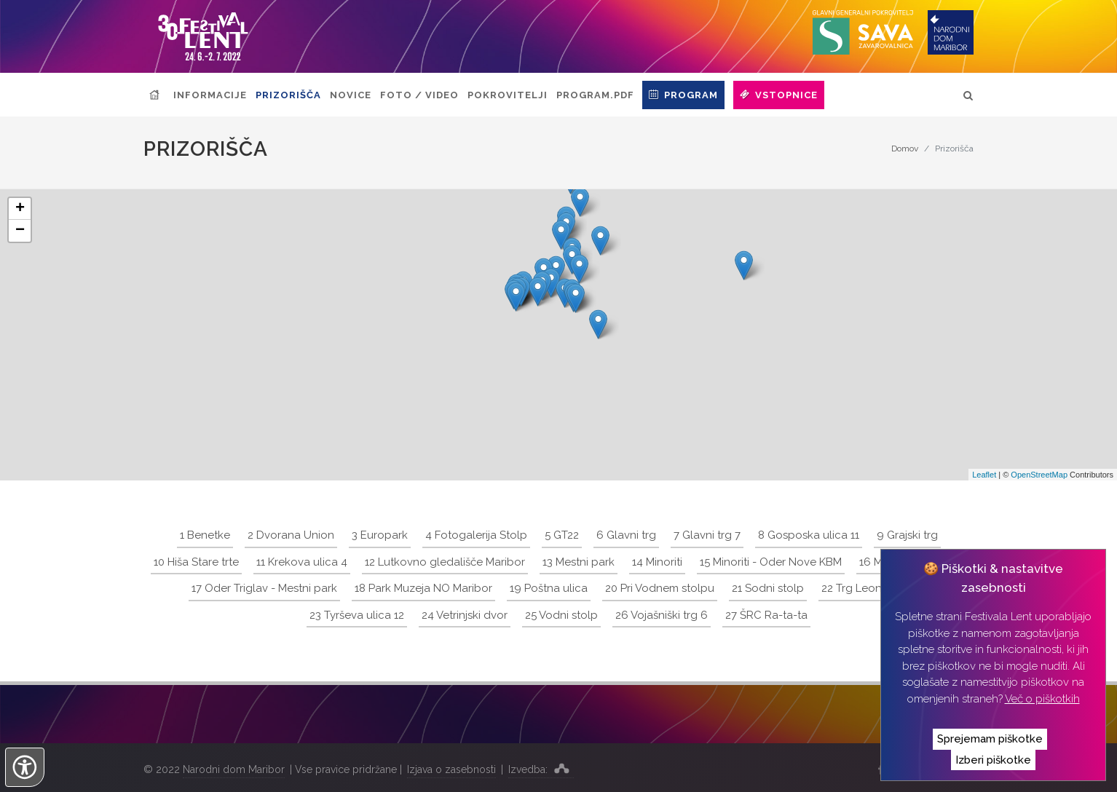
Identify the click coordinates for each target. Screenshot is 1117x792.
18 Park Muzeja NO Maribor (423, 588)
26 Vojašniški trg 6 (661, 615)
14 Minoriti (657, 562)
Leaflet (984, 474)
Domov (904, 148)
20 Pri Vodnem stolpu (659, 588)
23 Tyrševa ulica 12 (356, 615)
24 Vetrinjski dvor (465, 615)
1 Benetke (205, 535)
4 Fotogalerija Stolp (476, 535)
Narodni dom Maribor (234, 769)
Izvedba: (541, 768)
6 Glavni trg (626, 535)
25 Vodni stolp (561, 615)
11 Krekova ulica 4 (301, 562)
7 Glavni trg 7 (707, 535)
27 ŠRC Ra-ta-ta (766, 615)
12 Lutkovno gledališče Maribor (445, 562)
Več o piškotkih (1042, 698)
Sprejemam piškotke (990, 738)
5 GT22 (562, 535)
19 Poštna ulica (549, 588)
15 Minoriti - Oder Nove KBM (771, 562)
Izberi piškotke (993, 760)
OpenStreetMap (1039, 474)
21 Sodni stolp (768, 588)
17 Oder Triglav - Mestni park (264, 588)
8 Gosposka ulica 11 (808, 535)
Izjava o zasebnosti (451, 769)
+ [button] (20, 209)
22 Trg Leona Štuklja (873, 588)
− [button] (20, 231)
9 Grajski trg (907, 535)
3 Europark (380, 535)
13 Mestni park (578, 562)
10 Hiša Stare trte (196, 562)
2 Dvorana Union (291, 535)
